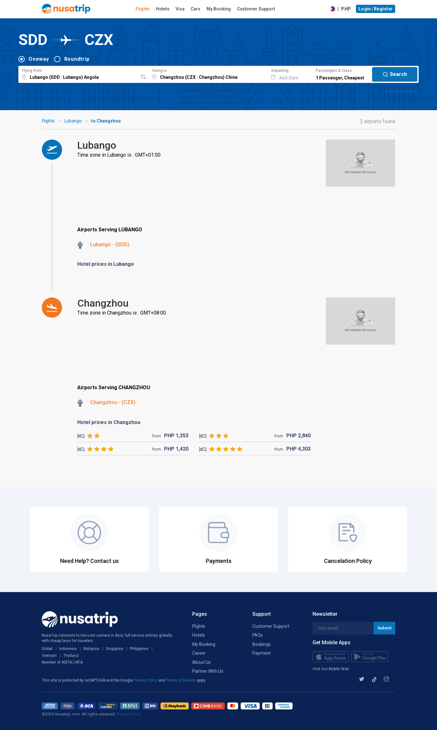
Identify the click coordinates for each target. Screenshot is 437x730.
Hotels (162, 8)
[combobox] (78, 73)
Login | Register (375, 8)
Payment (261, 653)
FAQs (257, 635)
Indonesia (68, 648)
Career (199, 653)
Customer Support (256, 8)
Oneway (38, 59)
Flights (143, 8)
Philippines (139, 648)
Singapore (114, 648)
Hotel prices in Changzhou (108, 422)
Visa (180, 8)
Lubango (73, 120)
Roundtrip (77, 59)
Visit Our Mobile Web (331, 669)
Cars (195, 8)
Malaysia (91, 648)
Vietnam (49, 655)
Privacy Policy (146, 680)
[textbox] (78, 73)
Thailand (71, 655)
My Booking (218, 8)
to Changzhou (106, 120)
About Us (201, 662)
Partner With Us (207, 671)
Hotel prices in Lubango (105, 264)
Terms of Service (181, 680)
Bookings (261, 644)
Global (47, 648)
